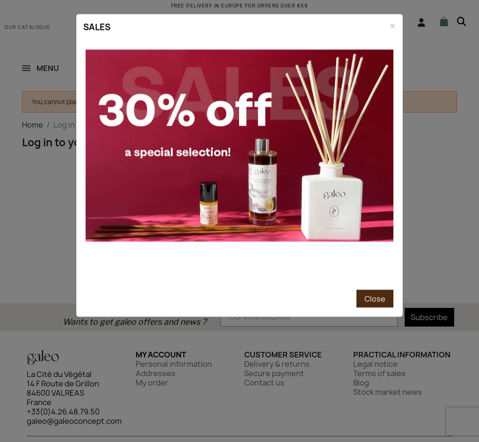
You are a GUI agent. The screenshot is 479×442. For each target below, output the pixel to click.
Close (374, 248)
